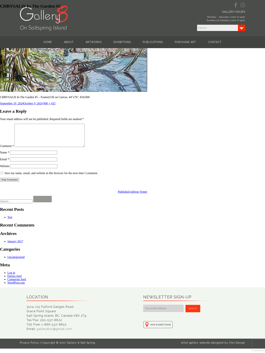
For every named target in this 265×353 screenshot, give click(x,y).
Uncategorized (15, 261)
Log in (11, 277)
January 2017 (15, 245)
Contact (215, 42)
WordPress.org (16, 287)
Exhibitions (122, 42)
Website (4, 170)
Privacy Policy (29, 347)
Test (9, 221)
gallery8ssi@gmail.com (54, 333)
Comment (7, 150)
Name (4, 156)
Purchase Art (185, 42)
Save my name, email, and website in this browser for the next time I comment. (51, 177)
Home (48, 42)
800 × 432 (49, 103)
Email (4, 163)
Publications (153, 42)
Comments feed (16, 283)
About (69, 42)
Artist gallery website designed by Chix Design (213, 347)
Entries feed (14, 280)
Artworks (94, 42)
